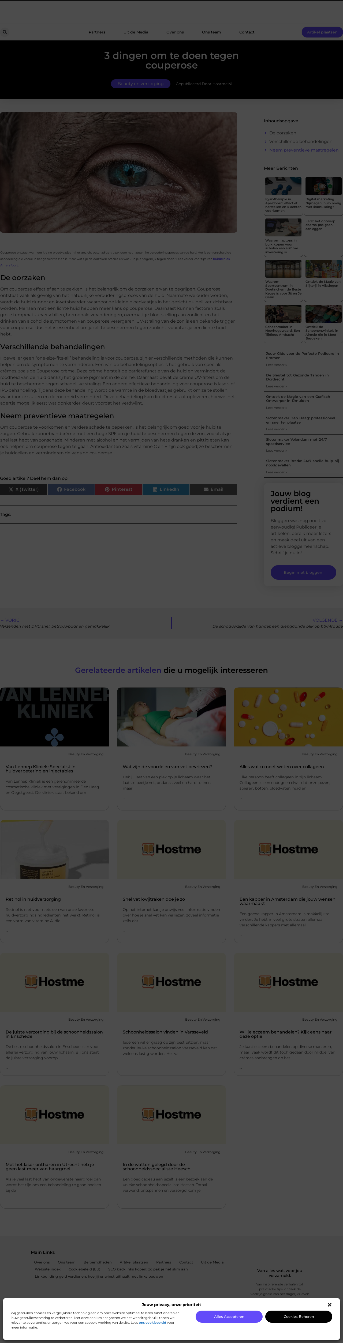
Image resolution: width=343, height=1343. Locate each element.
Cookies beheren (299, 1316)
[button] (329, 1304)
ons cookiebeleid (152, 1323)
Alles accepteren (229, 1316)
